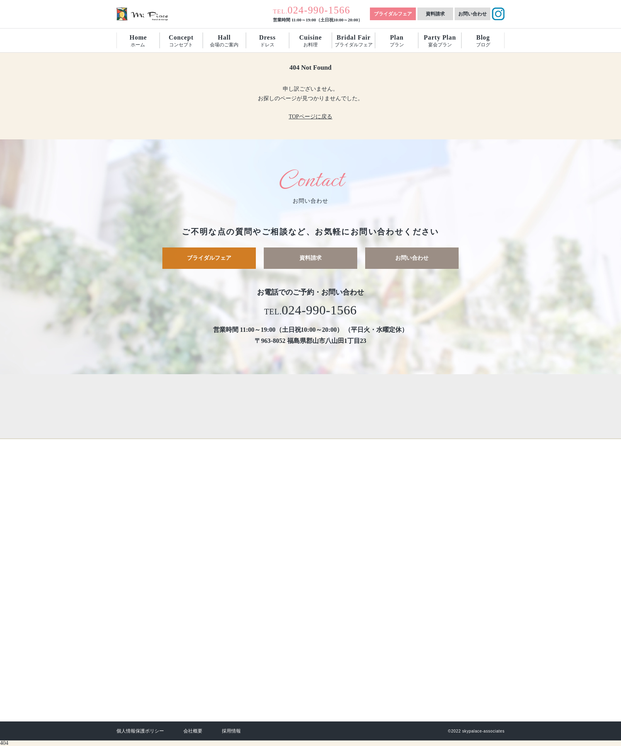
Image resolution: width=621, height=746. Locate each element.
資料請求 (435, 14)
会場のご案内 (224, 41)
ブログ (483, 41)
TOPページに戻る (310, 117)
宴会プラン (440, 41)
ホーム (138, 41)
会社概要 (192, 731)
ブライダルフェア (393, 14)
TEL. (311, 11)
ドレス (267, 41)
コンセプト (181, 41)
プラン (397, 41)
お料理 (310, 41)
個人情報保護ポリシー (140, 731)
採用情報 (231, 731)
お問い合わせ (472, 14)
